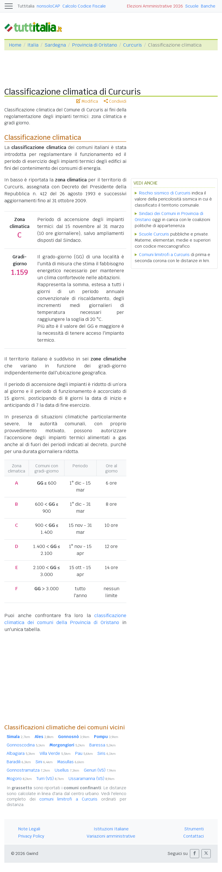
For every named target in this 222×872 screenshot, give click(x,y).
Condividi (115, 101)
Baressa (102, 745)
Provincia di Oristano (94, 45)
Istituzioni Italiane (111, 828)
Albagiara (21, 753)
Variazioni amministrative (111, 836)
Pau (84, 753)
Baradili (19, 761)
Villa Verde (55, 753)
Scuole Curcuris (154, 234)
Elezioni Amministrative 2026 (155, 6)
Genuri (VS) (100, 770)
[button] (194, 853)
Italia (32, 45)
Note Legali (29, 828)
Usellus (67, 770)
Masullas (70, 761)
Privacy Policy (31, 836)
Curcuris (132, 45)
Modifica (87, 101)
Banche (208, 6)
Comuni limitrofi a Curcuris (164, 254)
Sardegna (55, 45)
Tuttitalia (26, 6)
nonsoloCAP (48, 6)
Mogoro (19, 778)
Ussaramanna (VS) (91, 778)
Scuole (192, 6)
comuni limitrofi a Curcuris (68, 799)
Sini (44, 761)
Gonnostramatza (28, 770)
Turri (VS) (50, 778)
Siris (106, 753)
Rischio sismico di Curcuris (164, 193)
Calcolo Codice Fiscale (84, 6)
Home (15, 45)
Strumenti (194, 828)
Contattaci (193, 836)
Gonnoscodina (26, 745)
